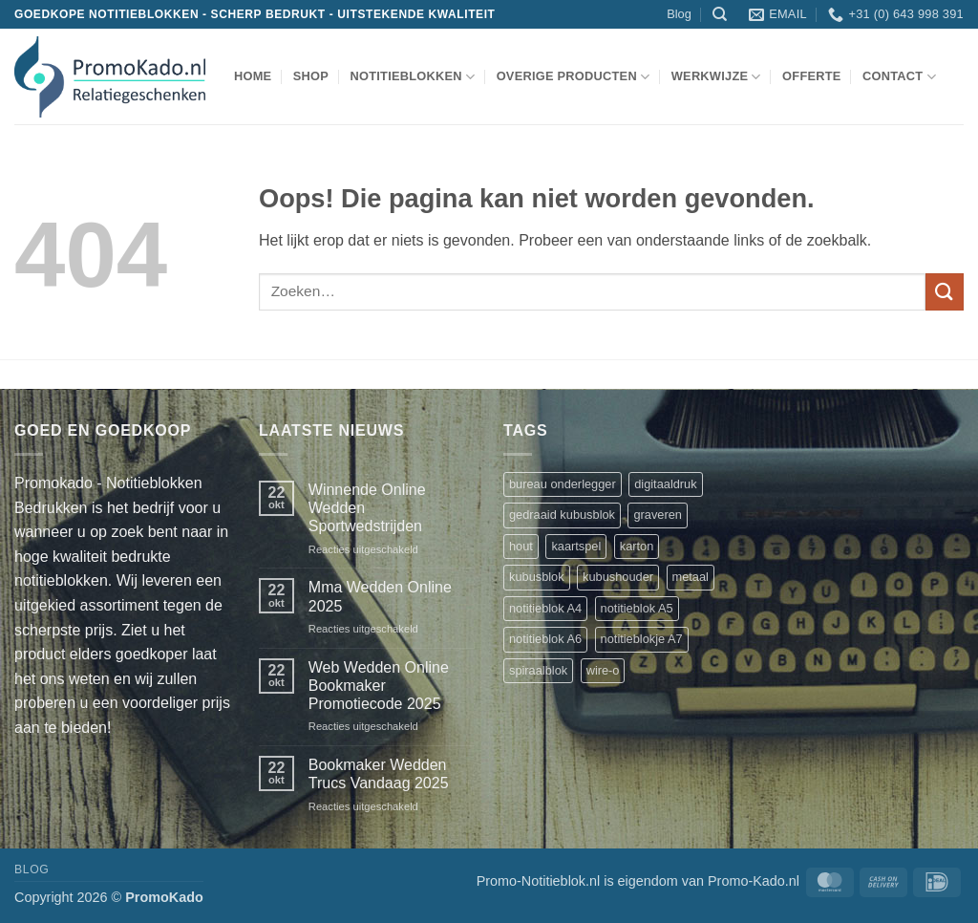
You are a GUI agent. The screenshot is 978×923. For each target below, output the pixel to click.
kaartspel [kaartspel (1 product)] (576, 546)
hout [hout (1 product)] (521, 546)
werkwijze (716, 77)
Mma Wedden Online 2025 (380, 596)
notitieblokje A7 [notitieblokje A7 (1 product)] (642, 639)
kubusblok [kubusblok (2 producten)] (536, 576)
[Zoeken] (719, 14)
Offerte (811, 76)
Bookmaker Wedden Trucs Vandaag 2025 (378, 774)
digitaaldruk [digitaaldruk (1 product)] (665, 484)
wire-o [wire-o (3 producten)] (603, 670)
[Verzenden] (944, 292)
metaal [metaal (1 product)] (690, 576)
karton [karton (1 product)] (637, 546)
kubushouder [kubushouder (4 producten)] (618, 576)
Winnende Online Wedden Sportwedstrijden (367, 508)
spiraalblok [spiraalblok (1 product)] (538, 670)
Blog (679, 14)
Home (252, 76)
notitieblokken (412, 77)
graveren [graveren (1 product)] (657, 514)
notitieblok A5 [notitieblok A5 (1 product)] (637, 608)
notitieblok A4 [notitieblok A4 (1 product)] (545, 608)
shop (311, 76)
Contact (899, 77)
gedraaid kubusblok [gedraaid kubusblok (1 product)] (562, 514)
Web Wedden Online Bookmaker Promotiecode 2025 (378, 685)
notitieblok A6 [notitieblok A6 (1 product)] (545, 639)
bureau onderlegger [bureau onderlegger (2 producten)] (562, 484)
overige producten (573, 77)
